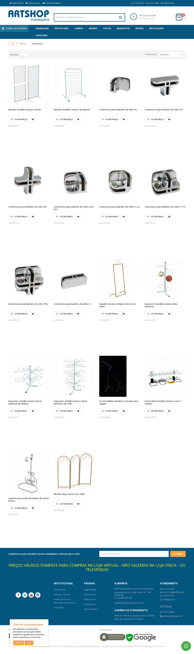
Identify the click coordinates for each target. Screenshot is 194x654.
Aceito (28, 643)
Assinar (177, 553)
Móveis (139, 28)
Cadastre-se (89, 604)
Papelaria (41, 35)
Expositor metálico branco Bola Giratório (161, 305)
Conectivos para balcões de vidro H (72, 303)
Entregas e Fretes (62, 594)
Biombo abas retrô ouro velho (69, 493)
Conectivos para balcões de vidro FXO (28, 303)
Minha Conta (90, 599)
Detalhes (18, 643)
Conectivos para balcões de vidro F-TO (165, 206)
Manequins (42, 28)
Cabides (78, 28)
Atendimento (60, 589)
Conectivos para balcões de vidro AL (118, 109)
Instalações (156, 28)
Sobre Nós (59, 607)
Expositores (61, 28)
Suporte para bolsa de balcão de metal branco (28, 499)
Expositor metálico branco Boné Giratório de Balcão (25, 402)
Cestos (107, 28)
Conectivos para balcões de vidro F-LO (119, 206)
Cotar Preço (19, 119)
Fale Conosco (33, 3)
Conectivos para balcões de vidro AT (164, 109)
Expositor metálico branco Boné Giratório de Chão (70, 402)
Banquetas (123, 28)
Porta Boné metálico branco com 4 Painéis (163, 402)
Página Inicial (16, 3)
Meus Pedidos (90, 609)
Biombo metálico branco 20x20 (24, 109)
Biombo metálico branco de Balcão (72, 109)
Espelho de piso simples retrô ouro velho (117, 305)
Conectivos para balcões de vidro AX (27, 206)
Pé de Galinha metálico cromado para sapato (118, 402)
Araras (93, 28)
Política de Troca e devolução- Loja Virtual (64, 601)
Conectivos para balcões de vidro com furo (74, 208)
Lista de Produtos (52, 3)
